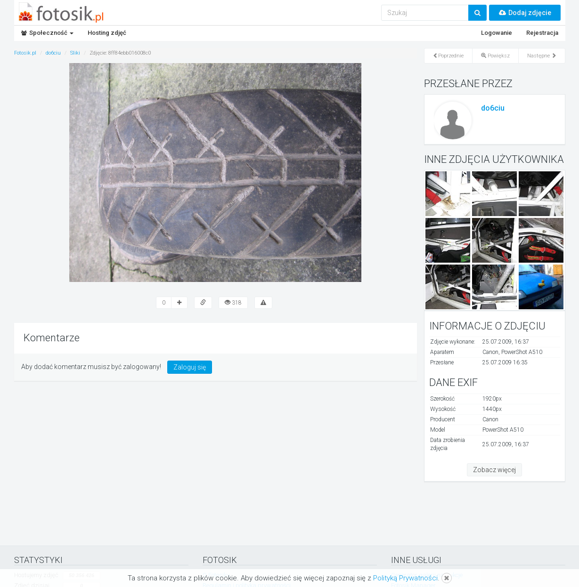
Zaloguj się (189, 367)
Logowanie (496, 32)
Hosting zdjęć (107, 32)
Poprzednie (448, 56)
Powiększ (495, 56)
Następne (541, 56)
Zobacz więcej (494, 470)
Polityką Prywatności (405, 578)
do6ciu (493, 108)
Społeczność (47, 32)
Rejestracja (542, 32)
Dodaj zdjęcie (524, 12)
